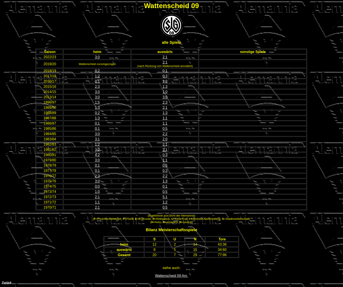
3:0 (97, 57)
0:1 (165, 71)
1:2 (97, 76)
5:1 (165, 197)
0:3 (165, 76)
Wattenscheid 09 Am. (171, 276)
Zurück (6, 282)
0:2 (97, 71)
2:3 (97, 86)
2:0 (165, 139)
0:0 (97, 186)
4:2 (97, 155)
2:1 (165, 57)
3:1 (97, 139)
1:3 (165, 81)
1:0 (165, 92)
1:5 (97, 102)
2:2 (165, 134)
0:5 (165, 128)
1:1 (165, 118)
